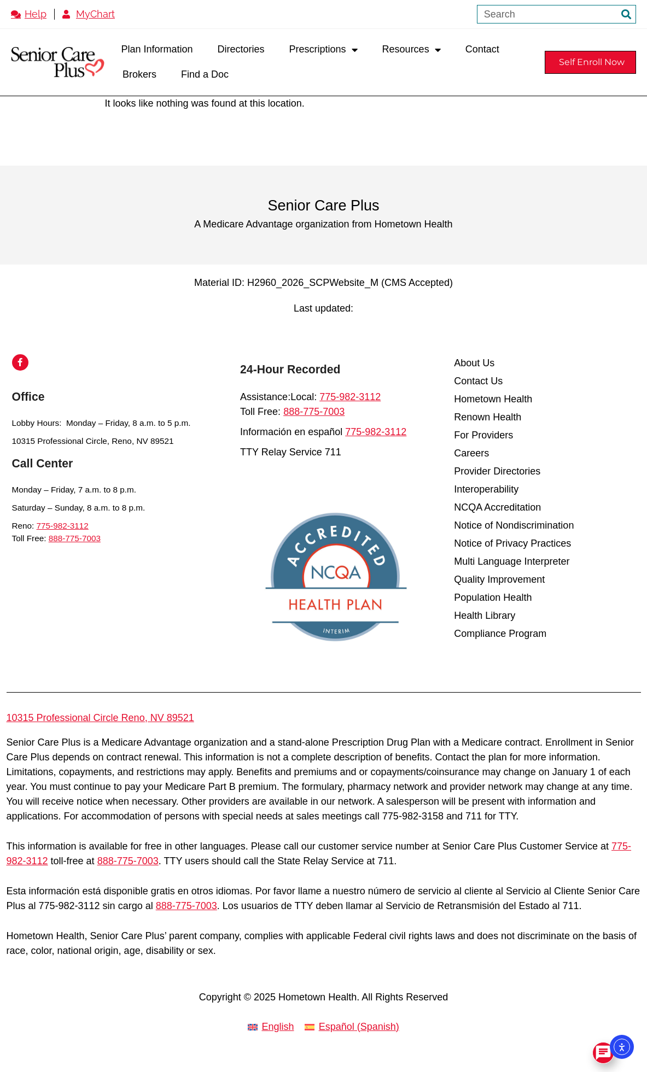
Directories (241, 49)
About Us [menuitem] (474, 363)
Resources (411, 49)
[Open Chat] (603, 1053)
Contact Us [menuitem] (478, 381)
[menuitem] (270, 1027)
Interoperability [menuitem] (486, 489)
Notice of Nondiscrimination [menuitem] (514, 525)
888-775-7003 (75, 538)
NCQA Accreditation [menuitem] (497, 507)
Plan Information (157, 49)
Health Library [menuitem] (484, 615)
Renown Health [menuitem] (487, 417)
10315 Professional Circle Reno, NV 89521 (100, 717)
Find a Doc (205, 74)
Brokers (139, 74)
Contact (482, 49)
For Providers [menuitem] (483, 435)
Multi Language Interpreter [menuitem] (511, 561)
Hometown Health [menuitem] (493, 399)
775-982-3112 (63, 525)
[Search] (626, 14)
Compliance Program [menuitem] (500, 633)
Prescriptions (323, 49)
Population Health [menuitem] (493, 597)
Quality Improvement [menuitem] (499, 579)
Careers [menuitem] (471, 453)
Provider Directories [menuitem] (497, 471)
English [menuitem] (277, 1026)
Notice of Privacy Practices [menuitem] (512, 543)
